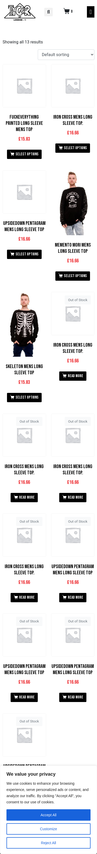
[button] (48, 12)
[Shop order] (66, 54)
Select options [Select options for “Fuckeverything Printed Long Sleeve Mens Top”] (27, 154)
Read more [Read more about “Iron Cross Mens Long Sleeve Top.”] (75, 375)
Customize (48, 829)
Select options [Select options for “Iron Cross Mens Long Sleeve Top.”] (75, 148)
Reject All (48, 843)
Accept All (48, 815)
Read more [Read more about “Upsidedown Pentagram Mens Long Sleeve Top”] (75, 597)
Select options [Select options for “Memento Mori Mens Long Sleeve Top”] (75, 275)
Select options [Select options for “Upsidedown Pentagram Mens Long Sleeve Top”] (27, 254)
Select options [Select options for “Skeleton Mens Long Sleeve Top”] (27, 397)
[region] (48, 810)
